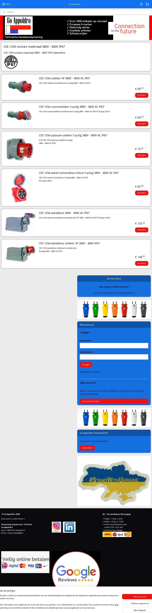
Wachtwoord (86, 352)
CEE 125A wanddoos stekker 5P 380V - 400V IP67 (69, 243)
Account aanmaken (90, 401)
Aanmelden (87, 447)
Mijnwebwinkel (108, 607)
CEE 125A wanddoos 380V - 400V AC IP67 (64, 213)
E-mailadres (85, 340)
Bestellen (141, 95)
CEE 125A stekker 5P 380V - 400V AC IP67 (64, 78)
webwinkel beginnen (82, 607)
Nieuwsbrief (19, 527)
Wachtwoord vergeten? (90, 371)
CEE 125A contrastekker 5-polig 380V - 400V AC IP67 (71, 106)
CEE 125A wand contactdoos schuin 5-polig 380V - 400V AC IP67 (79, 173)
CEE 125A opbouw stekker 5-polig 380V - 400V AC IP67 (73, 135)
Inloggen (86, 364)
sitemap (64, 607)
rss (70, 607)
